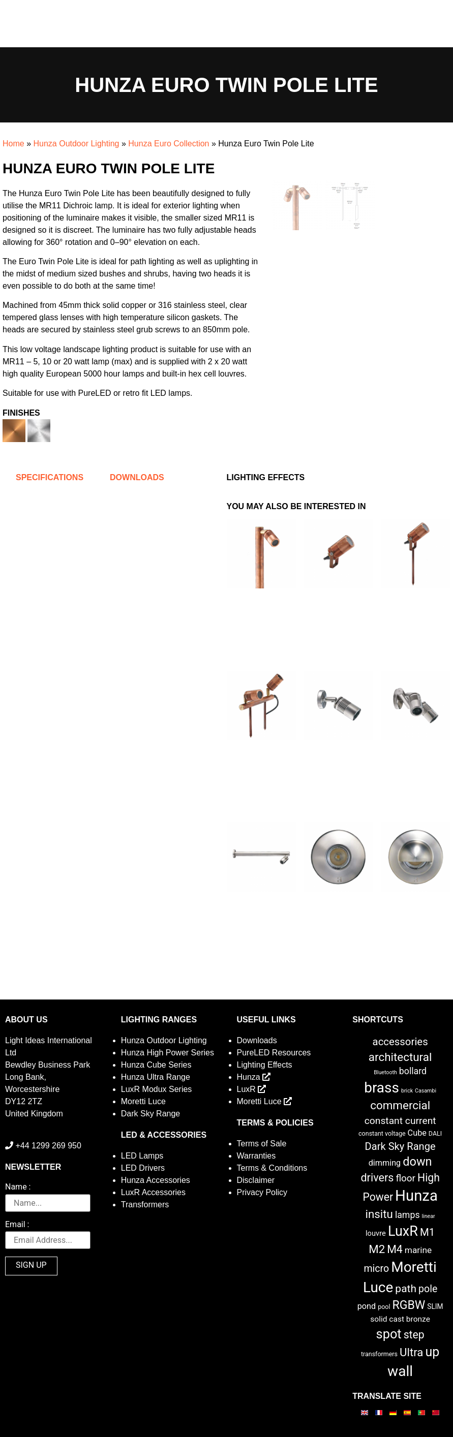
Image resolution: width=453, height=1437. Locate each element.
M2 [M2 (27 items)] (377, 1249)
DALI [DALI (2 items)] (435, 1133)
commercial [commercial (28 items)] (400, 1105)
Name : (18, 1187)
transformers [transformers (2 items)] (379, 1354)
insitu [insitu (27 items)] (379, 1214)
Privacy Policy (262, 1192)
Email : (17, 1225)
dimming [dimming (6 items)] (385, 1163)
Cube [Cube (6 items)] (417, 1133)
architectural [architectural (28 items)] (400, 1057)
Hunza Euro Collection (168, 143)
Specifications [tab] (49, 477)
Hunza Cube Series (156, 1064)
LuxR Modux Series (156, 1089)
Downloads (257, 1040)
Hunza (254, 1077)
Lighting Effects (264, 1064)
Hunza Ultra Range (155, 1077)
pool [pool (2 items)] (384, 1306)
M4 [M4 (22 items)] (395, 1249)
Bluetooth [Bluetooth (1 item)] (385, 1072)
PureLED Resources (274, 1052)
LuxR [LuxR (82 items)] (403, 1231)
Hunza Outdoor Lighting (76, 143)
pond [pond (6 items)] (366, 1306)
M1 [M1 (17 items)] (427, 1232)
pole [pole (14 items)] (427, 1289)
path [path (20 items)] (405, 1289)
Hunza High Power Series (167, 1052)
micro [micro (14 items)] (376, 1268)
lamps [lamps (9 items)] (407, 1215)
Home (13, 143)
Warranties (256, 1155)
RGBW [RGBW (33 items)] (408, 1305)
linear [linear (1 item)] (428, 1216)
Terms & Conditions (272, 1168)
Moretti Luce (143, 1101)
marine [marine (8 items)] (418, 1250)
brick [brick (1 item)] (407, 1090)
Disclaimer (256, 1180)
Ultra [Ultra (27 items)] (412, 1352)
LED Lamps (142, 1155)
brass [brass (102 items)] (381, 1087)
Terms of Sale (262, 1143)
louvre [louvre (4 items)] (376, 1233)
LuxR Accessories (153, 1192)
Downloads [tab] (137, 477)
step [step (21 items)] (414, 1334)
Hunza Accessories (155, 1180)
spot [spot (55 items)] (389, 1333)
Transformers (145, 1204)
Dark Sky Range (150, 1113)
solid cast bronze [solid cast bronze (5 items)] (400, 1319)
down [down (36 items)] (417, 1161)
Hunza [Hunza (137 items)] (416, 1195)
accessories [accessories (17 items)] (400, 1042)
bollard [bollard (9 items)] (413, 1071)
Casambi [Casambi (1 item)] (425, 1090)
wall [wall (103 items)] (400, 1371)
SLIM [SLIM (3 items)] (435, 1306)
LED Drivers (143, 1168)
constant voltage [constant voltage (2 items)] (382, 1133)
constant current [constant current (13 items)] (400, 1121)
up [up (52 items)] (432, 1352)
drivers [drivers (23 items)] (377, 1177)
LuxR (251, 1089)
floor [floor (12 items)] (405, 1178)
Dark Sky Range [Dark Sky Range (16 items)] (400, 1146)
